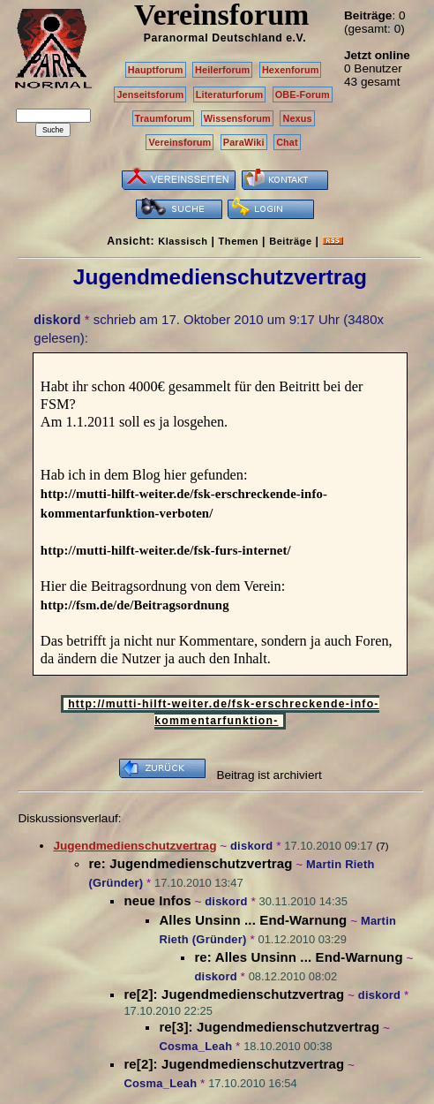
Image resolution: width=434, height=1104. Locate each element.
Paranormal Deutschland (213, 38)
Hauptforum (155, 69)
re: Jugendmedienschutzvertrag (190, 863)
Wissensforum (237, 118)
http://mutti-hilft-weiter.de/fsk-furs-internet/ (166, 550)
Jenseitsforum (149, 94)
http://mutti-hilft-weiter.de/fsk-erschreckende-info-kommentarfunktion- (223, 712)
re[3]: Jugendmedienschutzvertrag (269, 1026)
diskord (57, 320)
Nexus (296, 118)
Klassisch (182, 241)
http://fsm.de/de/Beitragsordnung (135, 605)
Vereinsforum (179, 142)
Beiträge (290, 241)
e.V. (296, 38)
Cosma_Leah (195, 1046)
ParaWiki (244, 142)
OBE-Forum (302, 94)
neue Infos (157, 900)
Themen (238, 241)
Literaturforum (229, 94)
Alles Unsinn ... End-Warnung (253, 919)
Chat (287, 142)
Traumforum (163, 118)
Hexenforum (290, 69)
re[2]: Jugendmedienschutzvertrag (233, 994)
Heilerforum (222, 69)
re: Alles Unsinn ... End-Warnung (298, 956)
